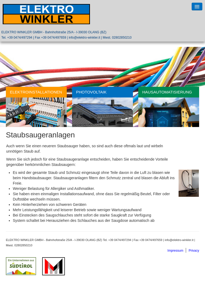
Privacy (194, 250)
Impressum (175, 250)
